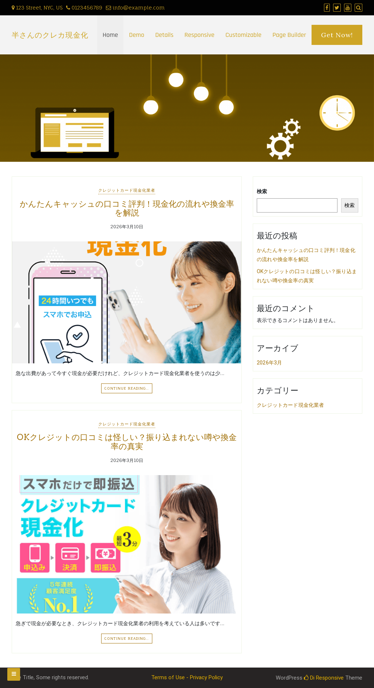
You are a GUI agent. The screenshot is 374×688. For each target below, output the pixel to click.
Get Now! (337, 35)
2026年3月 (269, 363)
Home (110, 35)
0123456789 (84, 7)
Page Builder (289, 35)
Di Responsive (324, 677)
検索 (262, 191)
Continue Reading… (126, 388)
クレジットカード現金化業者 (126, 190)
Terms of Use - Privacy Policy (187, 677)
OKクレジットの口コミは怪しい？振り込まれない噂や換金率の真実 (127, 441)
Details (164, 35)
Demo (136, 35)
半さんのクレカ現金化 (50, 35)
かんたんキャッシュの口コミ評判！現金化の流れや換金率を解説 (127, 208)
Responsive (199, 35)
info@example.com (135, 7)
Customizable (243, 35)
